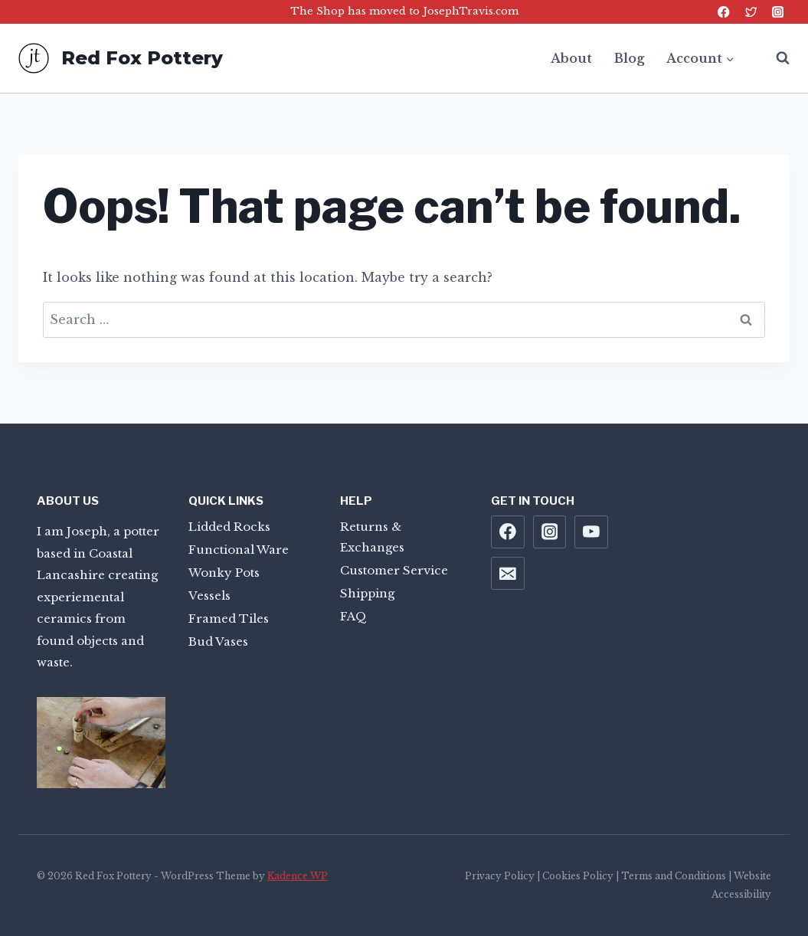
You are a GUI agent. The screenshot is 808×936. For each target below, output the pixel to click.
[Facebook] (724, 12)
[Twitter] (751, 12)
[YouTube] (591, 532)
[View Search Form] (775, 58)
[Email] (508, 574)
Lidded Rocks (229, 526)
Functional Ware (238, 549)
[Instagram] (778, 12)
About (571, 58)
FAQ (353, 616)
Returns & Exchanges (372, 537)
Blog (629, 58)
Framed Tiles (228, 618)
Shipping (367, 593)
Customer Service (394, 570)
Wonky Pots (224, 572)
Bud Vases (218, 641)
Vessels (209, 595)
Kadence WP (297, 876)
